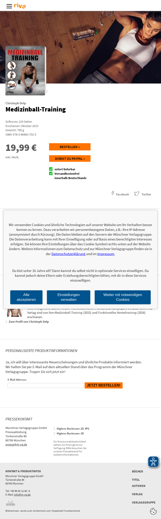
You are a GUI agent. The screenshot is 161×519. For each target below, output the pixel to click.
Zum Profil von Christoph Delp (29, 322)
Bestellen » (70, 147)
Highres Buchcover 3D (70, 433)
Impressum (105, 253)
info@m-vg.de (22, 494)
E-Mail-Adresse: (17, 379)
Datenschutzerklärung (68, 253)
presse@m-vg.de (16, 444)
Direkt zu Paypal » (70, 158)
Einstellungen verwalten (68, 297)
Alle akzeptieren (26, 297)
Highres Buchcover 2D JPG (73, 428)
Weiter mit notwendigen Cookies (122, 297)
